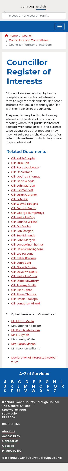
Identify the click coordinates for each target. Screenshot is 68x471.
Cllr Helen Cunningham (27, 249)
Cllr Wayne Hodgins (24, 204)
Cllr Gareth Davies (24, 267)
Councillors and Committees (28, 40)
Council (27, 36)
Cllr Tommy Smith (23, 285)
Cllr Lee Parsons (22, 254)
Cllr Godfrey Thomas (25, 177)
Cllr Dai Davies (21, 226)
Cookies (8, 446)
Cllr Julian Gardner (24, 195)
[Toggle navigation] (59, 26)
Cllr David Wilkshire (24, 272)
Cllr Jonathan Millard (25, 304)
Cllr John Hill (19, 199)
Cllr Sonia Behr (21, 263)
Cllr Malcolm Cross (24, 276)
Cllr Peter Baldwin (23, 258)
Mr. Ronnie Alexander (25, 330)
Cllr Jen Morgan (22, 231)
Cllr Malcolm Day (23, 217)
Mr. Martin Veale (22, 321)
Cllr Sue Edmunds (23, 235)
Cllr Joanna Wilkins (24, 222)
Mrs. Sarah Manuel (23, 344)
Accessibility (11, 436)
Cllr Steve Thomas (24, 294)
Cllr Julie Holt (20, 163)
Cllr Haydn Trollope (24, 299)
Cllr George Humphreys (27, 213)
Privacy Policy (11, 451)
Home (11, 36)
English (41, 7)
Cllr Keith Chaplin (23, 158)
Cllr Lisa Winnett (22, 190)
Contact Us (10, 441)
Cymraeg (27, 7)
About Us (8, 431)
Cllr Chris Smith (21, 172)
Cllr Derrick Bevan (23, 208)
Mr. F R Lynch (20, 335)
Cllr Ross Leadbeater (25, 167)
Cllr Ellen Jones (21, 290)
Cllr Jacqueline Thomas (27, 245)
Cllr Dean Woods (22, 181)
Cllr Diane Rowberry (25, 281)
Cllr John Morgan (23, 186)
